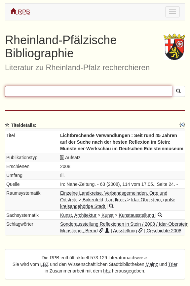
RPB (20, 11)
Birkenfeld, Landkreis (105, 199)
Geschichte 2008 (164, 230)
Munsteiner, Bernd (79, 230)
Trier (172, 264)
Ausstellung (125, 230)
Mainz (152, 264)
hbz (107, 270)
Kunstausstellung (137, 215)
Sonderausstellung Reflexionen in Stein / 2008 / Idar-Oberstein (124, 224)
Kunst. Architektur (79, 215)
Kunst (108, 215)
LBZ (44, 264)
